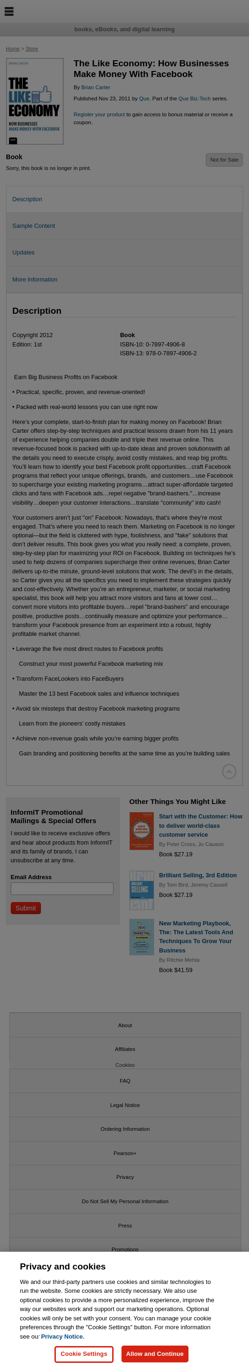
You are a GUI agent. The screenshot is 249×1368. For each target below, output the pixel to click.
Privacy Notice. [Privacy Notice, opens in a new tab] (62, 1341)
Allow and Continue (155, 1359)
